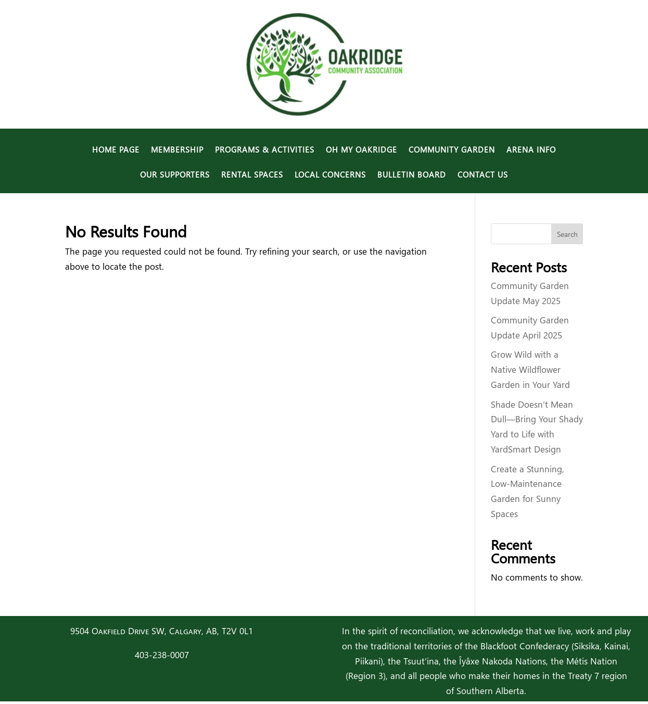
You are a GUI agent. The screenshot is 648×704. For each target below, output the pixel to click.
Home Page (115, 150)
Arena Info (531, 150)
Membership (177, 150)
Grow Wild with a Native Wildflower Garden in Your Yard (530, 369)
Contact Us (483, 175)
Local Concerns (330, 175)
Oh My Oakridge (361, 150)
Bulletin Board (411, 175)
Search (567, 234)
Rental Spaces (252, 175)
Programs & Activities (264, 150)
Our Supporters (175, 175)
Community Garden (452, 150)
